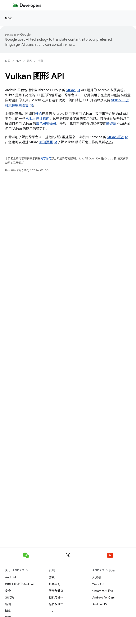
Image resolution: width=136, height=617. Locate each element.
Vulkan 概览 (115, 137)
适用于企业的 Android (19, 584)
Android (10, 577)
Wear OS (98, 584)
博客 (8, 611)
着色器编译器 (46, 124)
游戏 (52, 577)
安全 (8, 591)
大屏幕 (96, 577)
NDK (8, 18)
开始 (38, 114)
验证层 (111, 124)
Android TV (99, 604)
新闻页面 (46, 142)
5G (51, 611)
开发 (29, 61)
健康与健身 (56, 591)
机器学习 (54, 584)
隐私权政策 (56, 604)
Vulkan (71, 90)
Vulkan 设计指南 (37, 119)
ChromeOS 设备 (103, 591)
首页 (7, 61)
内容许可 (45, 158)
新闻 (8, 604)
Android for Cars (103, 597)
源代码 (9, 597)
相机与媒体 (56, 597)
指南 (40, 61)
